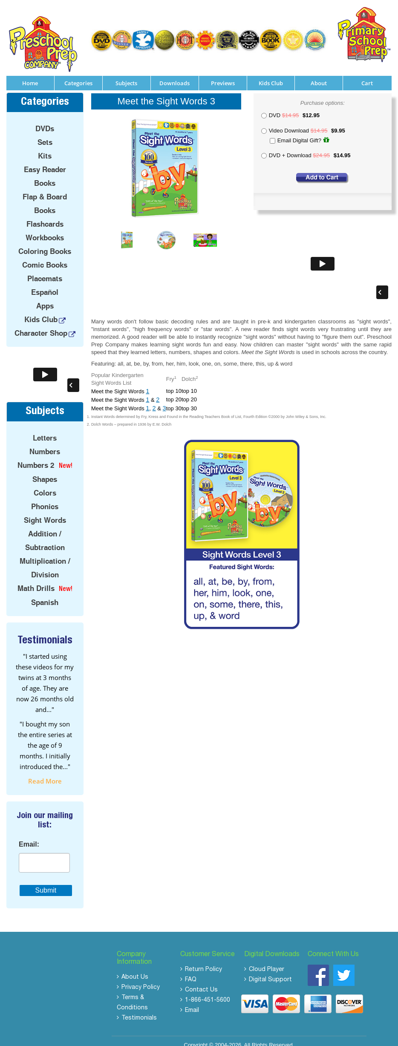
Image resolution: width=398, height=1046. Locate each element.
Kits (45, 147)
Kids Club (271, 74)
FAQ (190, 971)
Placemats (44, 269)
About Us (134, 968)
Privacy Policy (140, 979)
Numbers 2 (35, 456)
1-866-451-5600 (207, 991)
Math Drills (36, 579)
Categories (78, 74)
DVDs (44, 119)
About (319, 74)
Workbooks (45, 229)
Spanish (44, 593)
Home (30, 74)
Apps (45, 297)
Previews (223, 74)
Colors (45, 483)
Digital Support (270, 971)
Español (44, 283)
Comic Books (44, 256)
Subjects (126, 74)
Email (192, 1002)
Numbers (44, 442)
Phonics (44, 497)
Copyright (196, 1036)
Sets (44, 133)
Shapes (44, 470)
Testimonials (139, 1009)
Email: (29, 835)
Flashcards (44, 215)
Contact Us (201, 981)
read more (45, 772)
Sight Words (45, 511)
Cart (367, 74)
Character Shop (40, 324)
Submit (46, 881)
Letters (45, 428)
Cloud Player (266, 961)
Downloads (174, 74)
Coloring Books (44, 242)
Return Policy (203, 961)
